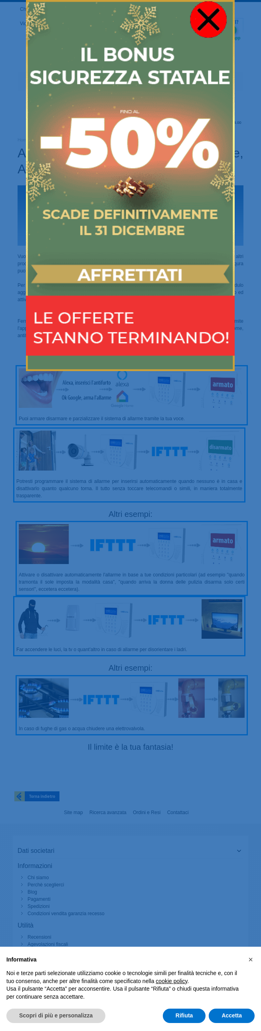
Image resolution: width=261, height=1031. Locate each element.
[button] (250, 959)
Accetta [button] (231, 1015)
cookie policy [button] (171, 981)
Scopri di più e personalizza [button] (56, 1015)
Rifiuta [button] (184, 1015)
